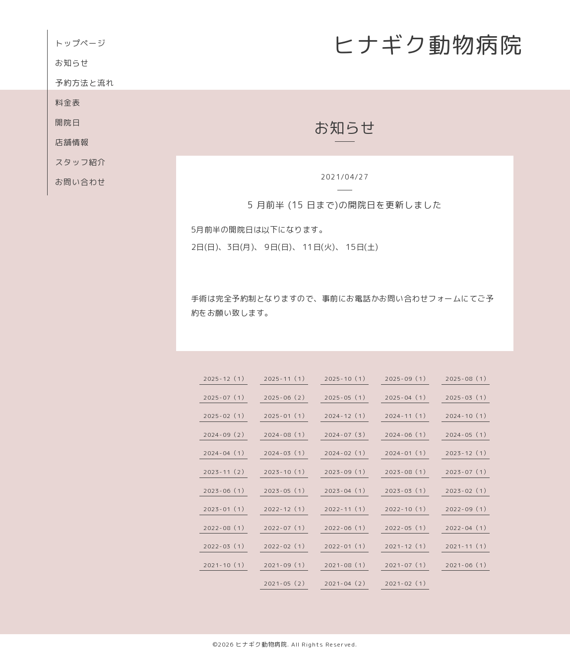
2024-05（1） (467, 434)
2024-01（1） (407, 453)
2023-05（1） (286, 490)
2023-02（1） (467, 490)
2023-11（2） (225, 472)
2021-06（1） (467, 565)
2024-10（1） (467, 416)
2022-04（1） (467, 528)
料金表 (67, 102)
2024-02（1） (346, 453)
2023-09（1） (346, 472)
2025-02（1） (225, 416)
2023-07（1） (467, 472)
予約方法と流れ (84, 82)
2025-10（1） (346, 378)
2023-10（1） (286, 472)
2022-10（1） (407, 509)
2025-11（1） (286, 378)
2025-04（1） (407, 397)
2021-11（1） (467, 546)
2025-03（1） (467, 397)
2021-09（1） (286, 565)
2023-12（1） (467, 453)
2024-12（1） (346, 416)
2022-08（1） (225, 528)
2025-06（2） (286, 397)
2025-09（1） (407, 378)
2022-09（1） (467, 509)
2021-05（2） (286, 583)
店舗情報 (72, 142)
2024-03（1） (286, 453)
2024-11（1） (407, 416)
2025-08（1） (467, 378)
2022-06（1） (346, 528)
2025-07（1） (225, 397)
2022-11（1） (346, 509)
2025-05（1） (346, 397)
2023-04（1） (346, 490)
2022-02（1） (286, 546)
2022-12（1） (286, 509)
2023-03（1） (407, 490)
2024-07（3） (346, 434)
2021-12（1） (407, 546)
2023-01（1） (225, 509)
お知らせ (72, 63)
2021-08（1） (346, 565)
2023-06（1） (225, 490)
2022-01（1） (346, 546)
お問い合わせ (80, 182)
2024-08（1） (286, 434)
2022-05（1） (407, 528)
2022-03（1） (225, 546)
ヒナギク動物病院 (428, 44)
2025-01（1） (286, 416)
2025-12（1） (225, 378)
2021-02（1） (407, 583)
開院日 (67, 122)
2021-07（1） (407, 565)
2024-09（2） (225, 434)
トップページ (80, 43)
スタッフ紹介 (80, 162)
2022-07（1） (286, 528)
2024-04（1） (225, 453)
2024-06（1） (407, 434)
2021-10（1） (225, 565)
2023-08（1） (407, 472)
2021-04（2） (346, 583)
